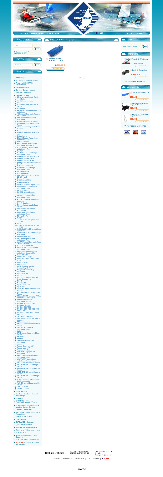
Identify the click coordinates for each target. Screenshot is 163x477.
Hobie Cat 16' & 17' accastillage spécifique (29, 233)
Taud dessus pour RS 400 (140, 92)
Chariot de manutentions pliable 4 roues (140, 104)
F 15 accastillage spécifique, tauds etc (28, 200)
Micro (19, 275)
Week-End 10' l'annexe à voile (28, 363)
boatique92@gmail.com (103, 455)
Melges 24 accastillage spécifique (26, 270)
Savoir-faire (53, 33)
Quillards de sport (24, 305)
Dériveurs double (23, 183)
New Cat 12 (21, 283)
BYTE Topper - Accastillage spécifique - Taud (27, 148)
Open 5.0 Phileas (23, 285)
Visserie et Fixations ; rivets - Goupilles (27, 436)
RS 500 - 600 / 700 (24, 307)
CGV (129, 33)
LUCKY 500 (21, 264)
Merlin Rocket (22, 273)
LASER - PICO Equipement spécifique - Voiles (27, 248)
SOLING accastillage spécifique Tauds (25, 328)
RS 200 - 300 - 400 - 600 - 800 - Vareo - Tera (28, 310)
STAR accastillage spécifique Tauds (28, 334)
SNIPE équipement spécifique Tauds (28, 324)
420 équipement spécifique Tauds (27, 105)
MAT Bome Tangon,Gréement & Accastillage (28, 413)
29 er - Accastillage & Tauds (28, 97)
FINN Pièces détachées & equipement (26, 209)
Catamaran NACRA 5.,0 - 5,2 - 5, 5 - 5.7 (29, 163)
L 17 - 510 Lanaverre (25, 245)
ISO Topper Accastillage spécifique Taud (26, 239)
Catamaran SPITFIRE (25, 166)
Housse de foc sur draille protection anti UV (140, 115)
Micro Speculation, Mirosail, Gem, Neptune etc (28, 278)
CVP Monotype (23, 173)
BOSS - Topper (23, 142)
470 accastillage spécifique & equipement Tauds (28, 115)
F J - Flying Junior (24, 203)
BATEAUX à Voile (22, 95)
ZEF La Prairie (22, 387)
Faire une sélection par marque (27, 443)
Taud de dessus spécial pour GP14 (29, 220)
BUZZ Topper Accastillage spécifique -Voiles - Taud (27, 144)
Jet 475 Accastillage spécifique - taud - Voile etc (29, 243)
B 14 (19, 130)
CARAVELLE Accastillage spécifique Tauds (27, 153)
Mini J (19, 281)
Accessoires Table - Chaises (27, 80)
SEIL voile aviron (23, 322)
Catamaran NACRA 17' (25, 158)
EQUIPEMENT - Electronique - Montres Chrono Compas (27, 406)
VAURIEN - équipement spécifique (26, 352)
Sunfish (20, 338)
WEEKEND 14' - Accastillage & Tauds (29, 369)
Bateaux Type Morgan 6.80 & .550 (28, 133)
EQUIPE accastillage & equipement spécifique (26, 193)
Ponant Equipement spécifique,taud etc (24, 300)
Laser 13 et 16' (22, 255)
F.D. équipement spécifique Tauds (27, 206)
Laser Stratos (22, 262)
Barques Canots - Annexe (25, 90)
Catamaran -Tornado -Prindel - (28, 156)
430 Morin (21, 108)
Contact (139, 33)
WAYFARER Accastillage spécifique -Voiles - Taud (26, 360)
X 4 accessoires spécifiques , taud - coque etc (28, 380)
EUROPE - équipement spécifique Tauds (26, 196)
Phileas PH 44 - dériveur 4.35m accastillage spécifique (29, 297)
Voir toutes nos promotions (134, 82)
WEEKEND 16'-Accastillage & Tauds (28, 373)
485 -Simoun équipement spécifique (26, 118)
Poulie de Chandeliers (139, 70)
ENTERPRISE (22, 190)
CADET (20, 151)
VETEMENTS (21, 432)
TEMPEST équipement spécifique (25, 341)
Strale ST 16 (21, 337)
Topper (19, 344)
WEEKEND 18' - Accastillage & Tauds (29, 376)
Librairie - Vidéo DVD (24, 410)
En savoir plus (57, 68)
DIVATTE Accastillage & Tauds (28, 184)
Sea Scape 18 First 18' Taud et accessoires (28, 319)
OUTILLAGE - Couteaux (25, 422)
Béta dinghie (22, 136)
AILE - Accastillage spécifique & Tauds (28, 127)
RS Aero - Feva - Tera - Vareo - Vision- (28, 313)
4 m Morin (21, 99)
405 (18, 103)
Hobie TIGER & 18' (24, 236)
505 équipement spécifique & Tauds (28, 124)
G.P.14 (19, 218)
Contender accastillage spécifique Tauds (26, 168)
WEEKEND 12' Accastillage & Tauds (28, 365)
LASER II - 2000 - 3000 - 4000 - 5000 (28, 259)
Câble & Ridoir (21, 391)
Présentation (37, 33)
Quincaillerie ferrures (24, 425)
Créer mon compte (20, 53)
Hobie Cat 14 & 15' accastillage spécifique (29, 230)
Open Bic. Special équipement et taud (28, 289)
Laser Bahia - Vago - (25, 257)
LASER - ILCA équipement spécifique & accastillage (27, 252)
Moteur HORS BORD (24, 417)
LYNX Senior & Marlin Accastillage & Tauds (25, 267)
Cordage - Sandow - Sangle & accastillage (27, 394)
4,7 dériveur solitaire (25, 101)
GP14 (19, 223)
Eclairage (19, 398)
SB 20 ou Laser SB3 (24, 316)
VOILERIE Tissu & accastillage (27, 439)
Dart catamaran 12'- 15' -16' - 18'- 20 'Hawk (28, 176)
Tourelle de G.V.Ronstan (140, 59)
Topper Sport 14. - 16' (25, 346)
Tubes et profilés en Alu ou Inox (28, 430)
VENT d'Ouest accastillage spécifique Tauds (27, 356)
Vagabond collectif (24, 350)
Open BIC (21, 287)
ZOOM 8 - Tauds (23, 388)
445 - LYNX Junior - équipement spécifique (29, 111)
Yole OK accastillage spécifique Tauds (29, 384)
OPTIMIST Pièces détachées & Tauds (28, 293)
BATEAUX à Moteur (23, 93)
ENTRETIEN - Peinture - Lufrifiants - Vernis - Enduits (26, 402)
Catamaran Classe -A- (25, 160)
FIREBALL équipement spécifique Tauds (26, 213)
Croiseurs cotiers (23, 171)
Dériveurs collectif (24, 181)
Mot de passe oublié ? (21, 52)
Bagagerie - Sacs (22, 87)
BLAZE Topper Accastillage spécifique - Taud (27, 139)
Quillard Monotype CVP (26, 303)
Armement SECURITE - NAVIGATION (25, 84)
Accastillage (20, 78)
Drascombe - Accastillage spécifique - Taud (27, 187)
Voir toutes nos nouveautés (135, 126)
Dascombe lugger (24, 179)
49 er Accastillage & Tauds (27, 121)
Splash (19, 331)
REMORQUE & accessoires (26, 427)
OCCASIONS (21, 419)
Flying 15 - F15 (22, 216)
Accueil (24, 33)
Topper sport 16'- (23, 348)
